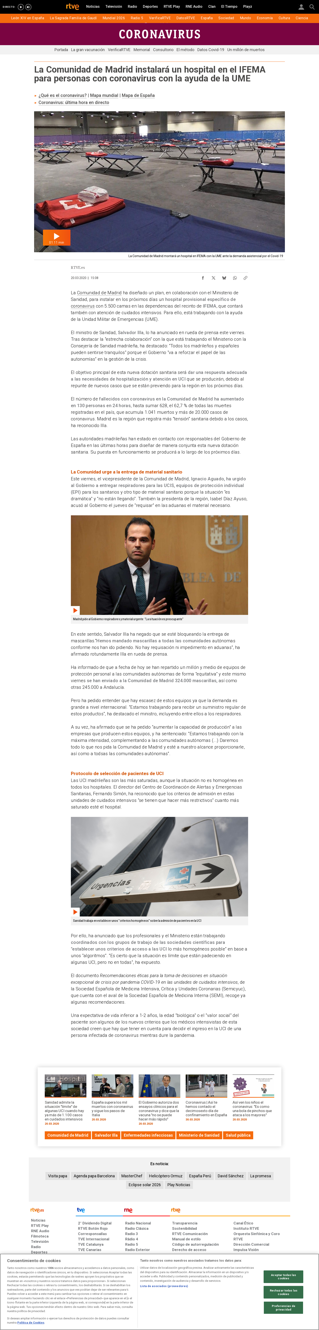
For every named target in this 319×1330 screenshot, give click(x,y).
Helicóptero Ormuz (166, 1176)
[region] (159, 1292)
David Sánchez (231, 1176)
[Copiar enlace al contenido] (245, 277)
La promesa (260, 1176)
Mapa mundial (104, 95)
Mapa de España (138, 95)
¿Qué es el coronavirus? (63, 95)
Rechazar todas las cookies (283, 1292)
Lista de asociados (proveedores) (164, 1286)
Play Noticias (178, 1184)
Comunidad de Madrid (99, 292)
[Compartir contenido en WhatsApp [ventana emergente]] (235, 277)
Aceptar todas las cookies (283, 1276)
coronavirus (83, 306)
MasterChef (131, 1176)
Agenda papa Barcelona (94, 1176)
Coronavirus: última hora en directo (74, 102)
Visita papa (57, 1176)
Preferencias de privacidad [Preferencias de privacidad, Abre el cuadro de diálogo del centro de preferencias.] (283, 1307)
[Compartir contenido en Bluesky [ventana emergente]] (224, 277)
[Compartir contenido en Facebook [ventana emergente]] (203, 277)
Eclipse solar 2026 (145, 1184)
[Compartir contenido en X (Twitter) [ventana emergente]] (213, 277)
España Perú (200, 1176)
